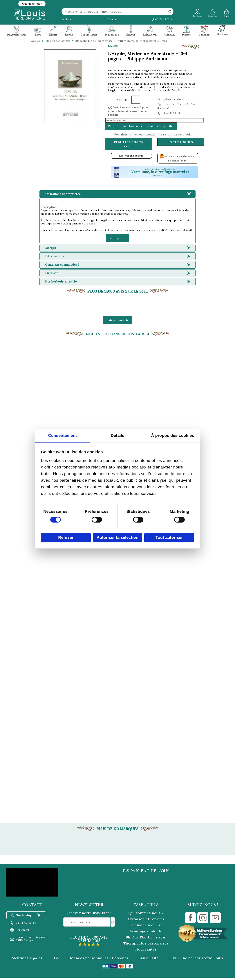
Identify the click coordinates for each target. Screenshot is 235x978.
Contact (113, 19)
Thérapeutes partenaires (146, 943)
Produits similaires (181, 142)
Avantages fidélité (146, 931)
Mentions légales (27, 958)
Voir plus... (117, 238)
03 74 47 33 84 (162, 19)
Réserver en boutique (131, 155)
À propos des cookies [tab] (172, 435)
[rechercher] (170, 11)
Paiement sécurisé (146, 925)
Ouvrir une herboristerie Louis (195, 958)
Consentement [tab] (62, 435)
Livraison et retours (146, 919)
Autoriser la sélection (117, 537)
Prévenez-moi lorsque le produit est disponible (141, 126)
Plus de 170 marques (118, 828)
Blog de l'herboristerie (146, 937)
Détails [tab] (117, 435)
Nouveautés (146, 949)
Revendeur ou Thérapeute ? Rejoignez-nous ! (178, 157)
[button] (32, 3)
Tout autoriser (169, 537)
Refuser (65, 537)
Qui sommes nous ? (146, 913)
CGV (55, 958)
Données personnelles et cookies (98, 958)
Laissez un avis (117, 320)
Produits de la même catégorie (128, 144)
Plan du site (148, 958)
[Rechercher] (117, 11)
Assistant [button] (68, 19)
